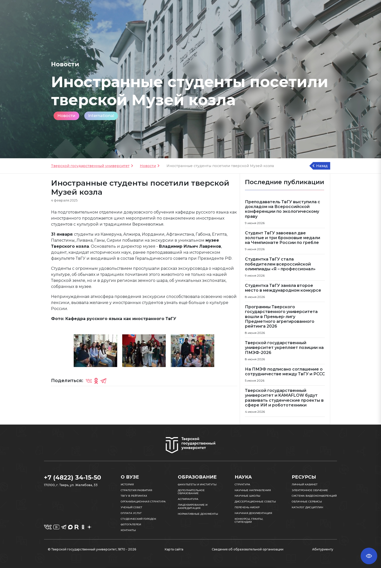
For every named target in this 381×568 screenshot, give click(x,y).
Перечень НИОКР (247, 507)
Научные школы (247, 495)
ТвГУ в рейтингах (134, 495)
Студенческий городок (138, 519)
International (101, 115)
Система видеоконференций (314, 495)
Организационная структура (143, 501)
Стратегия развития (136, 490)
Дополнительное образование (191, 492)
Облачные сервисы (307, 501)
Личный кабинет (305, 484)
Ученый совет (131, 507)
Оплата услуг (131, 513)
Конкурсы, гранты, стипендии (249, 520)
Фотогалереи (131, 524)
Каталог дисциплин (307, 507)
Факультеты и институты (197, 484)
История (127, 484)
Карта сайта (174, 549)
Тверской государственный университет (90, 166)
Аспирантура (188, 499)
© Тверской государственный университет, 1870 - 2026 (92, 549)
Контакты (128, 530)
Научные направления (253, 490)
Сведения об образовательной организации (247, 549)
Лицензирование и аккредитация (192, 506)
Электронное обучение (310, 490)
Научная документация (253, 513)
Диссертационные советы (255, 501)
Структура (242, 484)
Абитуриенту (322, 549)
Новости (66, 115)
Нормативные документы (198, 513)
